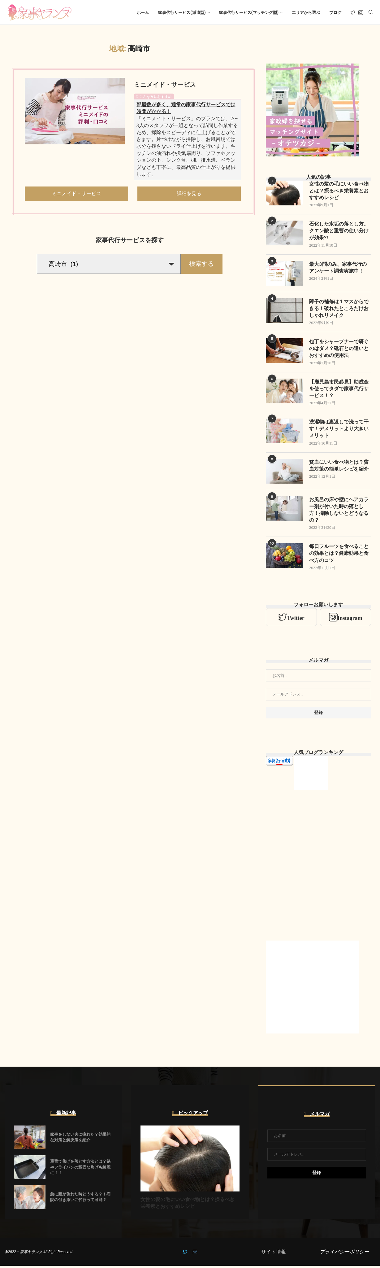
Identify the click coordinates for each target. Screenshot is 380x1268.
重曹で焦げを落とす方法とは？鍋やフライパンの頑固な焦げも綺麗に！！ (80, 1169)
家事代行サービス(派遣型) (181, 12)
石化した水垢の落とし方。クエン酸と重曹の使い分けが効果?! (339, 232)
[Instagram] (360, 12)
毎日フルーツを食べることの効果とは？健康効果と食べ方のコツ (339, 555)
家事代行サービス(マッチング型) (249, 12)
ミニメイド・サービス (165, 85)
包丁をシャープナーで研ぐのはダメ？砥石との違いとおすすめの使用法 (339, 350)
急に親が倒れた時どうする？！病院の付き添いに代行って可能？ (80, 1198)
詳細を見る (189, 194)
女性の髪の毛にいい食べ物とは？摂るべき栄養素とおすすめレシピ (339, 191)
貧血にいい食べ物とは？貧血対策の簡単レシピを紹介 (339, 467)
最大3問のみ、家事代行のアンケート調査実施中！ (338, 268)
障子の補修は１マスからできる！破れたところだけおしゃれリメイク (339, 309)
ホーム (143, 12)
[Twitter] (353, 12)
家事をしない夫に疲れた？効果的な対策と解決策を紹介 (80, 1139)
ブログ (335, 12)
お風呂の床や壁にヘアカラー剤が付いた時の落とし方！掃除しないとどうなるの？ (339, 511)
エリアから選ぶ (306, 12)
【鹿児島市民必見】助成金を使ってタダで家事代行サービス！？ (339, 390)
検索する (201, 264)
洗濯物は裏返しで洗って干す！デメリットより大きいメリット (339, 430)
